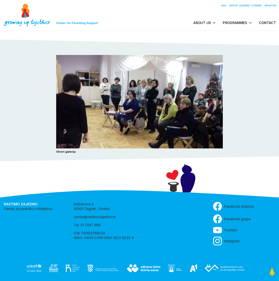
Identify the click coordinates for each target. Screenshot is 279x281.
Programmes (235, 23)
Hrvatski (270, 5)
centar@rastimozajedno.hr (95, 217)
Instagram (226, 241)
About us (202, 23)
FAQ (223, 5)
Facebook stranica (233, 206)
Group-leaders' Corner (245, 5)
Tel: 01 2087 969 (87, 225)
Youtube (225, 230)
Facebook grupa (231, 219)
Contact (267, 23)
